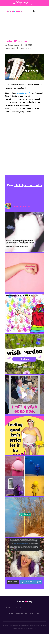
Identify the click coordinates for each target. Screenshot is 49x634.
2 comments (25, 48)
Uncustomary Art (24, 93)
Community (20, 607)
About (8, 607)
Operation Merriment (16, 613)
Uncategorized (11, 48)
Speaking (34, 613)
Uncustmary (24, 601)
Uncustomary (13, 45)
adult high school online (28, 185)
